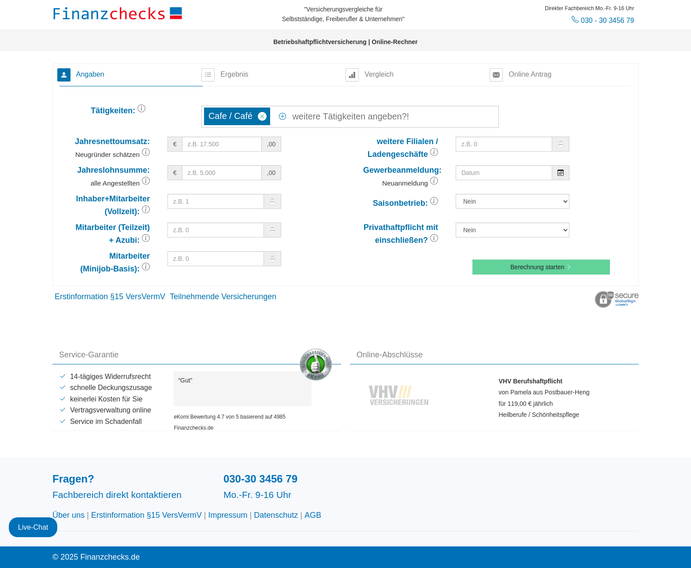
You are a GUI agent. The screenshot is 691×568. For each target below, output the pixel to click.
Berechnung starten (541, 267)
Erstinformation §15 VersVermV (110, 296)
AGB (313, 515)
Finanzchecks (119, 13)
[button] (141, 110)
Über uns (68, 515)
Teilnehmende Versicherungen (223, 296)
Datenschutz (276, 515)
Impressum (228, 515)
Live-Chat (33, 515)
